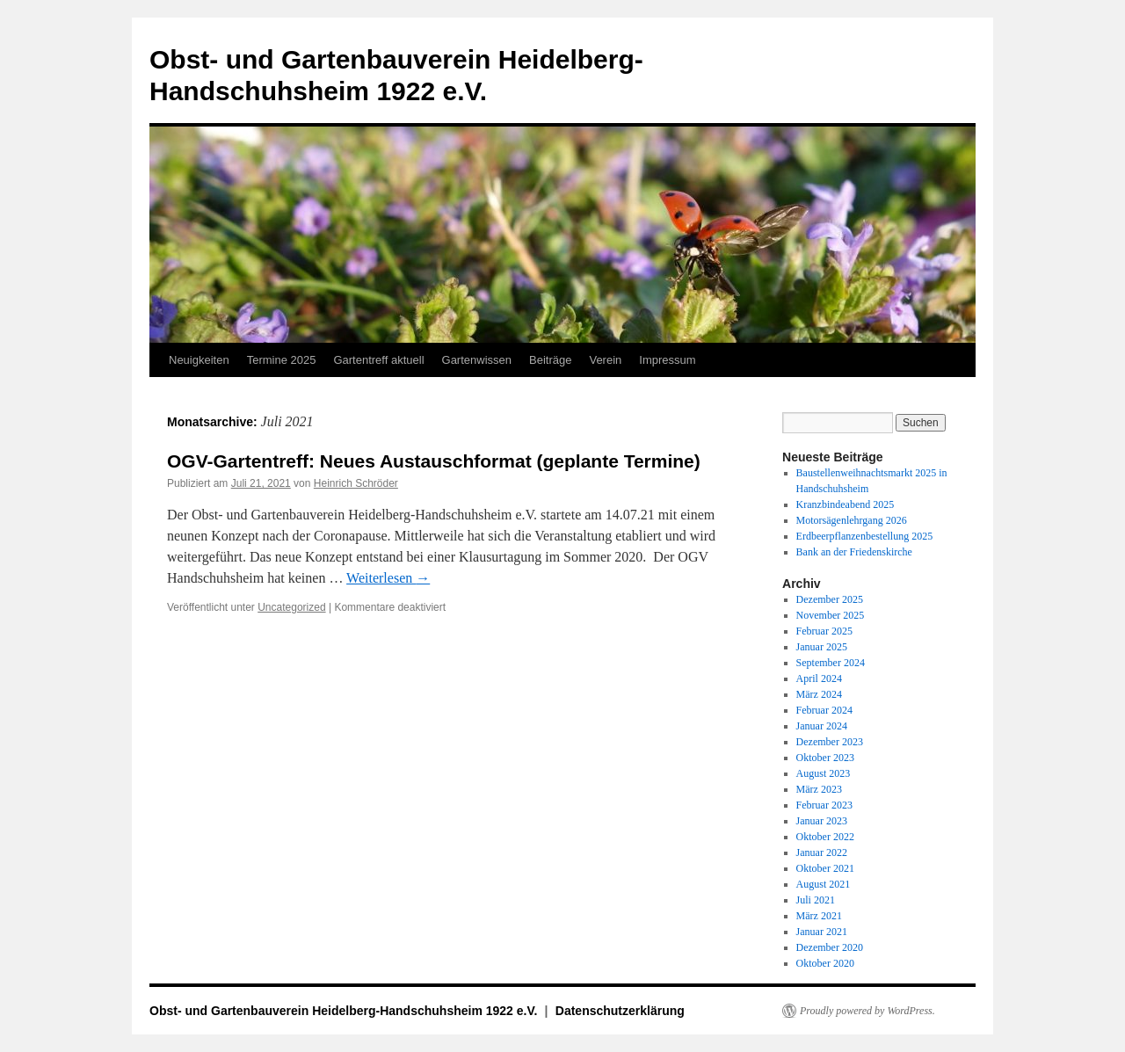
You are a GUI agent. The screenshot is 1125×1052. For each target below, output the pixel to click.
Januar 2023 (821, 821)
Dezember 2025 (829, 599)
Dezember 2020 (829, 947)
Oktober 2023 (825, 757)
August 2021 (823, 884)
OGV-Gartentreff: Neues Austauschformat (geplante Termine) (433, 461)
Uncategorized (291, 607)
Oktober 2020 (825, 963)
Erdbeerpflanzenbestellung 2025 (864, 536)
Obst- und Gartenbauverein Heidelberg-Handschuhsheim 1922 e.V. (345, 1011)
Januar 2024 (821, 726)
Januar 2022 (821, 852)
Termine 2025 (281, 359)
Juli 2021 (815, 900)
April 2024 (819, 678)
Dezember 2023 (829, 742)
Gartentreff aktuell (378, 359)
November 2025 (830, 615)
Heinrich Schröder (356, 483)
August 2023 (823, 773)
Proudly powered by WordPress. (867, 1011)
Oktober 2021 (825, 868)
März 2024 (819, 694)
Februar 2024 (824, 710)
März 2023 (819, 789)
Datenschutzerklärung (620, 1011)
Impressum (667, 359)
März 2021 (819, 916)
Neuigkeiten (199, 359)
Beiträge (550, 359)
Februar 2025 (824, 631)
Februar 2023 (824, 805)
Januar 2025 (821, 647)
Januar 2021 (821, 931)
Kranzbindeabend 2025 (845, 504)
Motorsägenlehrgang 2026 (851, 520)
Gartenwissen (477, 359)
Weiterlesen (388, 577)
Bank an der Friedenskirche (854, 552)
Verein (605, 359)
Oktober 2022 (825, 837)
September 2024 (830, 663)
